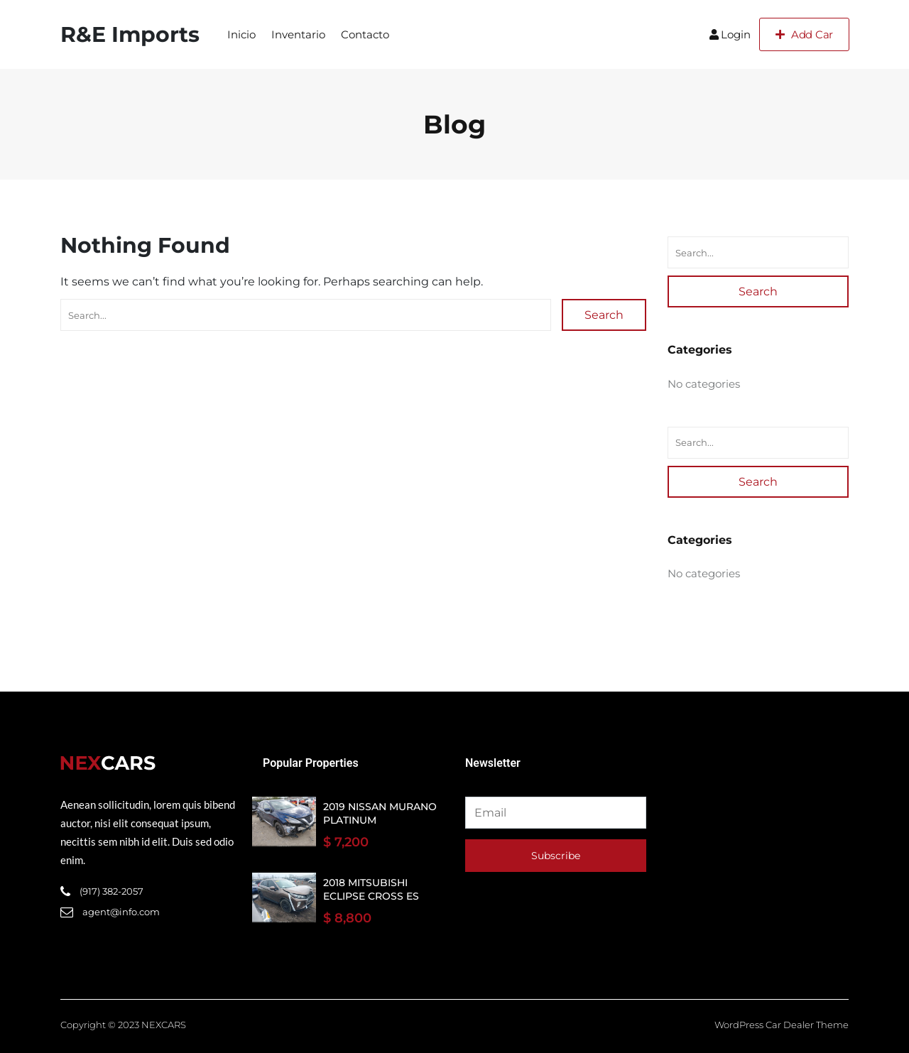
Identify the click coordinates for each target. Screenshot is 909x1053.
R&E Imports (130, 34)
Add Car (804, 34)
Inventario (298, 34)
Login (730, 34)
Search (604, 315)
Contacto (365, 34)
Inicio (241, 34)
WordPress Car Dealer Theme (781, 1024)
